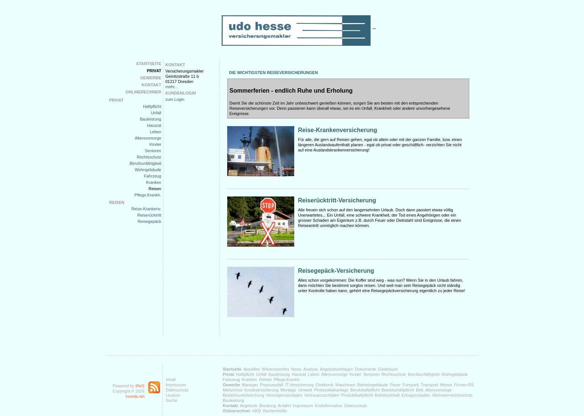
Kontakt (151, 85)
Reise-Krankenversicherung (337, 130)
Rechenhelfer (275, 411)
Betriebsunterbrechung (243, 395)
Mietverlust (232, 390)
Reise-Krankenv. (146, 209)
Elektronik (324, 385)
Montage (288, 390)
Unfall (156, 113)
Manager (250, 385)
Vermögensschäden (284, 395)
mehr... (171, 86)
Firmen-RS (464, 385)
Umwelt (305, 390)
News (296, 369)
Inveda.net (135, 396)
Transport (429, 385)
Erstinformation (329, 405)
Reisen (155, 188)
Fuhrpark (411, 385)
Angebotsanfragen (336, 369)
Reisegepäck (149, 221)
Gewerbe (150, 78)
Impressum (176, 385)
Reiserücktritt (149, 215)
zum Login (174, 99)
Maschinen (345, 385)
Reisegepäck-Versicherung (336, 271)
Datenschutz (177, 390)
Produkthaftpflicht (357, 395)
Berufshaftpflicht (365, 390)
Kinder (155, 144)
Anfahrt (284, 405)
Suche (171, 400)
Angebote (248, 405)
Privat (154, 70)
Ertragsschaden (416, 395)
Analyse (310, 369)
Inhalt (171, 379)
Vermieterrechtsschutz (452, 395)
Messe (446, 385)
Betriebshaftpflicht (397, 390)
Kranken (153, 182)
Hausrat (154, 125)
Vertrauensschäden (322, 395)
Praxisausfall (271, 385)
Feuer (395, 385)
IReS (140, 386)
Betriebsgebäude (372, 385)
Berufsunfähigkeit (145, 163)
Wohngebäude (148, 169)
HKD (257, 411)
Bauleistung (151, 119)
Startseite (148, 63)
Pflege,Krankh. (147, 195)
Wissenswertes (275, 369)
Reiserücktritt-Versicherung (337, 200)
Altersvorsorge (148, 138)
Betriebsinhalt (387, 395)
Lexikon (173, 395)
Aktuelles (251, 369)
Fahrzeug (152, 176)
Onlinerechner (143, 92)
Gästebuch (388, 369)
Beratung (267, 405)
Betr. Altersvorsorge (434, 390)
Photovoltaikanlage (331, 390)
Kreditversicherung (261, 390)
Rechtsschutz (149, 157)
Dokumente (365, 369)
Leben (155, 131)
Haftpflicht (152, 106)
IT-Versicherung (299, 385)
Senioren (153, 150)
